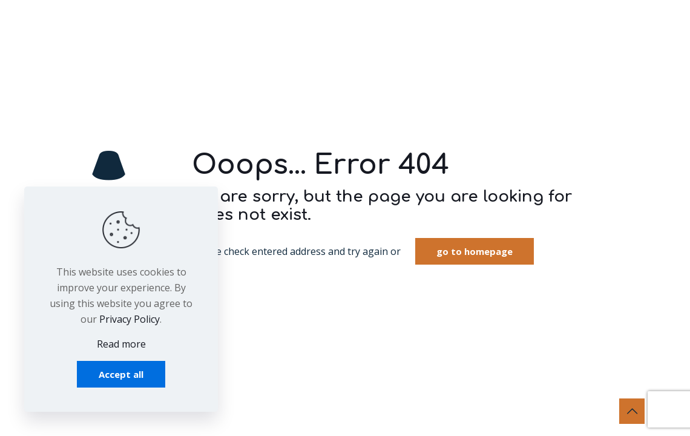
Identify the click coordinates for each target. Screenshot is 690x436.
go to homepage (474, 251)
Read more (121, 344)
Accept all (121, 374)
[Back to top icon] (632, 411)
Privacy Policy (129, 319)
